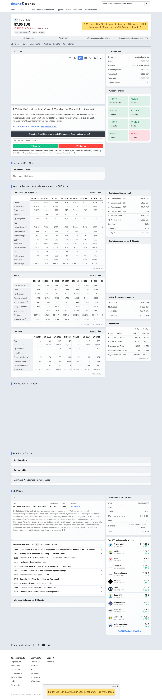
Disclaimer (15, 669)
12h (37, 544)
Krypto (59, 9)
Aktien (21, 9)
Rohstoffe (77, 9)
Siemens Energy (120, 573)
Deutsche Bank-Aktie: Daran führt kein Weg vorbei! (39, 579)
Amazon (117, 610)
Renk (116, 588)
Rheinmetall (119, 544)
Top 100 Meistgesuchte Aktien (129, 631)
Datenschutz (16, 673)
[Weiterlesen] (101, 549)
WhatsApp (35, 681)
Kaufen (36, 146)
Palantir (117, 580)
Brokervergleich (91, 9)
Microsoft (118, 617)
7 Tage (47, 544)
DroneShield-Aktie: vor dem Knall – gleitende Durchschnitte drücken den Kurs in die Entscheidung (57, 549)
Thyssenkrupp (119, 602)
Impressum (16, 661)
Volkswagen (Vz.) (121, 624)
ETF (67, 9)
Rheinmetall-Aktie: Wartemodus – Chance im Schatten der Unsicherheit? (48, 558)
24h (41, 544)
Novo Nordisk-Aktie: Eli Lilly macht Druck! (36, 583)
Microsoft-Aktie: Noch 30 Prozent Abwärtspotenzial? (40, 591)
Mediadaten (16, 665)
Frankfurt (45, 28)
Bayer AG (118, 595)
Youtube (34, 665)
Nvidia (116, 551)
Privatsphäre (16, 677)
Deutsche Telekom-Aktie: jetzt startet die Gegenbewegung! (43, 570)
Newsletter (15, 685)
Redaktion (35, 661)
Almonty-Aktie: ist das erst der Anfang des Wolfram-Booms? (43, 553)
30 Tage (54, 544)
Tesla (116, 559)
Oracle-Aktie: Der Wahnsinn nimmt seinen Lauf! (38, 587)
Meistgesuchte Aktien (45, 9)
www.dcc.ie (75, 506)
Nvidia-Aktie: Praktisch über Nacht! (33, 562)
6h (33, 544)
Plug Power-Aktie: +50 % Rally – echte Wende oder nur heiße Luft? (45, 566)
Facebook (35, 673)
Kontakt (50, 661)
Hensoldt (117, 566)
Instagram (35, 677)
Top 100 (32, 9)
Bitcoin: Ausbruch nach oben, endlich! (34, 575)
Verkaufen (81, 146)
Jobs (13, 681)
